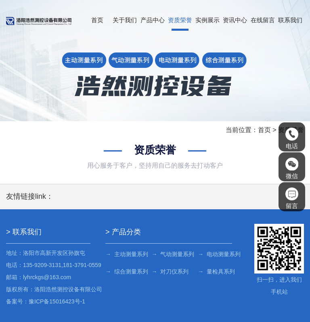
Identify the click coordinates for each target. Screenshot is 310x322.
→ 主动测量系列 (126, 254)
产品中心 (152, 20)
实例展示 (207, 20)
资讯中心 (235, 20)
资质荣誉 (180, 20)
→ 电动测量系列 (219, 254)
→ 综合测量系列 (126, 271)
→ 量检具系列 (216, 271)
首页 (97, 20)
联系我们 (290, 20)
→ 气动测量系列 (173, 254)
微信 (291, 168)
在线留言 (263, 20)
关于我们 (125, 20)
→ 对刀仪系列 (170, 271)
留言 (291, 198)
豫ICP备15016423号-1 (57, 301)
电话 (291, 138)
